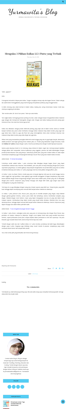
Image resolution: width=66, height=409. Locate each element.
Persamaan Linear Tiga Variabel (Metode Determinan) (18, 403)
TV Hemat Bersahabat (16, 159)
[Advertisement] (33, 35)
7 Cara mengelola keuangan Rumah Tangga (22, 209)
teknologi (35, 274)
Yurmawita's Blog (33, 11)
